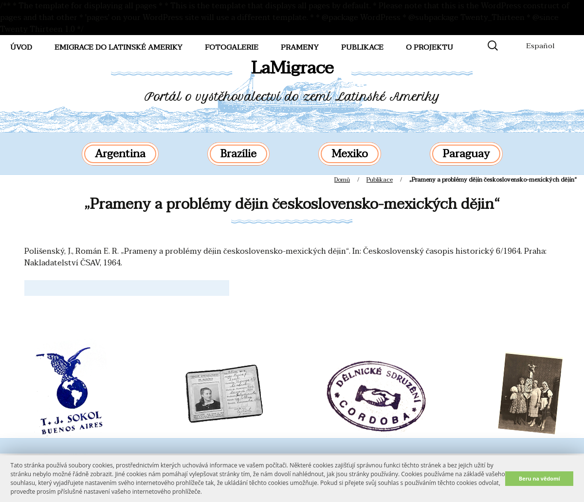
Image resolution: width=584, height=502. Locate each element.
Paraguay (466, 154)
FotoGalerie (231, 47)
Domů (342, 180)
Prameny (300, 47)
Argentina (120, 154)
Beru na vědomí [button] (539, 478)
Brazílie (238, 154)
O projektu (429, 47)
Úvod (21, 47)
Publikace (362, 47)
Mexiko (349, 154)
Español (540, 45)
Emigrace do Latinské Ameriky (118, 47)
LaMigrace (292, 68)
